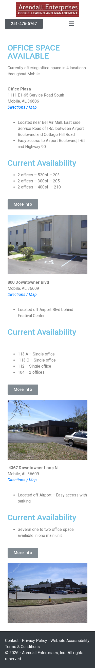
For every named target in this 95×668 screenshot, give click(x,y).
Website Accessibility (69, 640)
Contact (11, 640)
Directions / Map (22, 107)
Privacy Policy (34, 640)
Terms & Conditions (22, 646)
